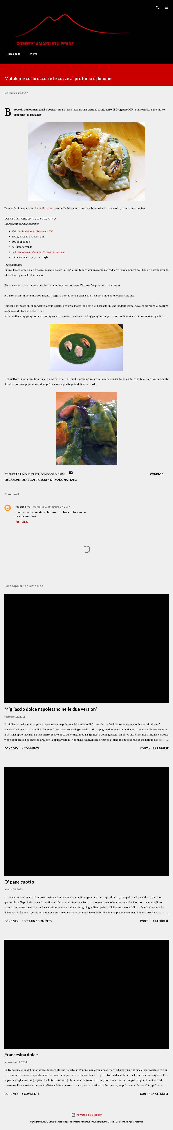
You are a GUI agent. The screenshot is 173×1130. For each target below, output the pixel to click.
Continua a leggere (154, 748)
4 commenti (30, 748)
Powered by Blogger (86, 1114)
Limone (25, 474)
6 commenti (30, 1093)
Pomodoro (49, 474)
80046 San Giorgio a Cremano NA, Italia (49, 479)
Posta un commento (37, 921)
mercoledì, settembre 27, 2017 (51, 506)
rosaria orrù (22, 506)
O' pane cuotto (19, 881)
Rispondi (22, 521)
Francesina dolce (21, 1054)
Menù (31, 53)
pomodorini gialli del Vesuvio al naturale (41, 252)
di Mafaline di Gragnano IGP (36, 231)
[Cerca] (157, 6)
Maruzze (47, 208)
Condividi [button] (157, 474)
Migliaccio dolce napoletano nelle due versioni (50, 709)
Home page (11, 53)
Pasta (35, 474)
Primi (61, 474)
